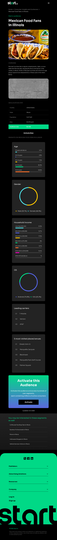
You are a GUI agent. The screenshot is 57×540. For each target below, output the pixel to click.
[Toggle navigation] (48, 3)
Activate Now (28, 133)
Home (10, 9)
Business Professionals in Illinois (19, 429)
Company (12, 489)
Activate (28, 402)
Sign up (12, 501)
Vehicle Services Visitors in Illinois (20, 444)
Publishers (13, 466)
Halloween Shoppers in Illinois (18, 439)
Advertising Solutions (17, 474)
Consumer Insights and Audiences (26, 9)
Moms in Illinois (14, 434)
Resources (13, 482)
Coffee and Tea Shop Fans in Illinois (20, 425)
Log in (11, 497)
